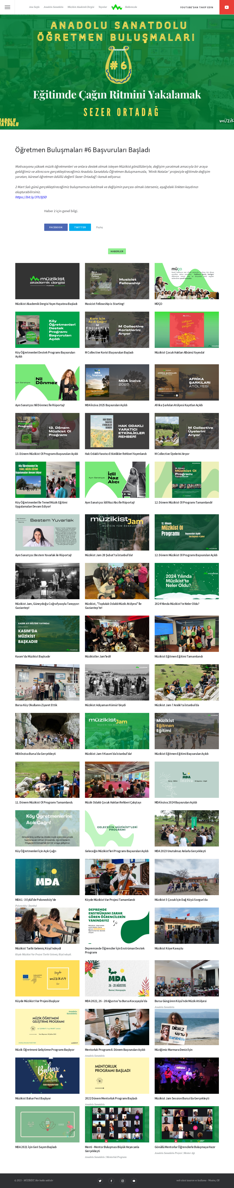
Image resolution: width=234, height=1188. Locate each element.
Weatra (211, 1180)
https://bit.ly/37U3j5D (31, 197)
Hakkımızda (131, 7)
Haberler (117, 251)
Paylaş (99, 227)
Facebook (56, 227)
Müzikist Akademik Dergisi (81, 7)
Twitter (80, 227)
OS (218, 1180)
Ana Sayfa (34, 7)
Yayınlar (102, 7)
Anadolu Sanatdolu (53, 7)
